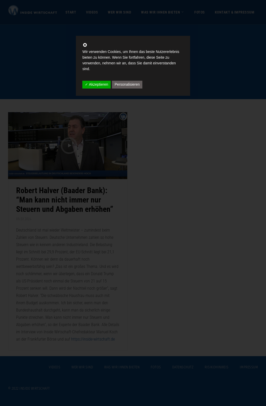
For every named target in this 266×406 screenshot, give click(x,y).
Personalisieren (127, 84)
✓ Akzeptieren (96, 84)
